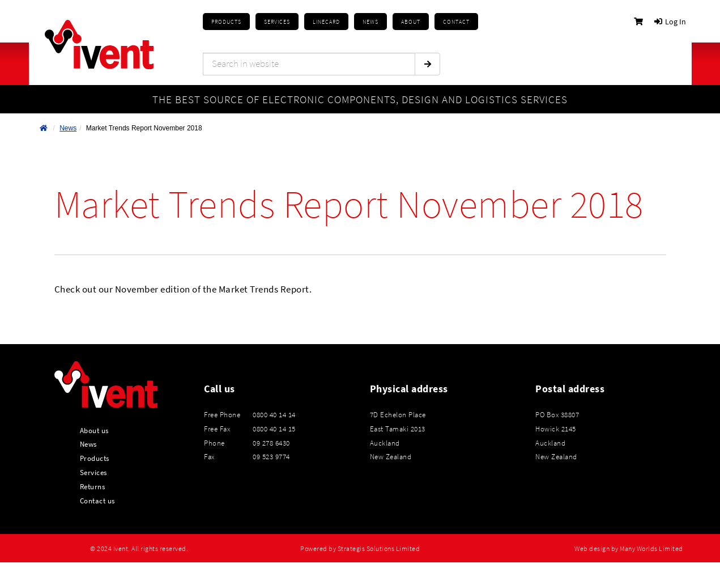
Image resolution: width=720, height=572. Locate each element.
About (410, 22)
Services (93, 472)
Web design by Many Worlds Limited (628, 548)
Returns (92, 486)
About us (94, 430)
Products (226, 22)
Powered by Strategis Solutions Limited (360, 548)
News (67, 128)
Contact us (97, 500)
